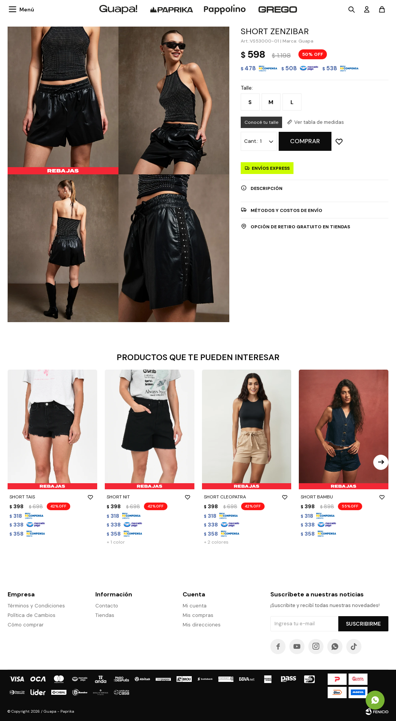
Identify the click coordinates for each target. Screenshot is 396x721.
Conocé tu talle (261, 122)
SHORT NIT (149, 497)
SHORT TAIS (52, 497)
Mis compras (198, 615)
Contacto (106, 605)
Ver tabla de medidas (319, 122)
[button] (380, 462)
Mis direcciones (202, 624)
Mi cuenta (195, 605)
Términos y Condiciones (36, 605)
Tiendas (104, 615)
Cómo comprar (26, 624)
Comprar (305, 141)
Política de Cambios (31, 615)
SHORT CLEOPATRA (247, 497)
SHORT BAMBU (344, 497)
